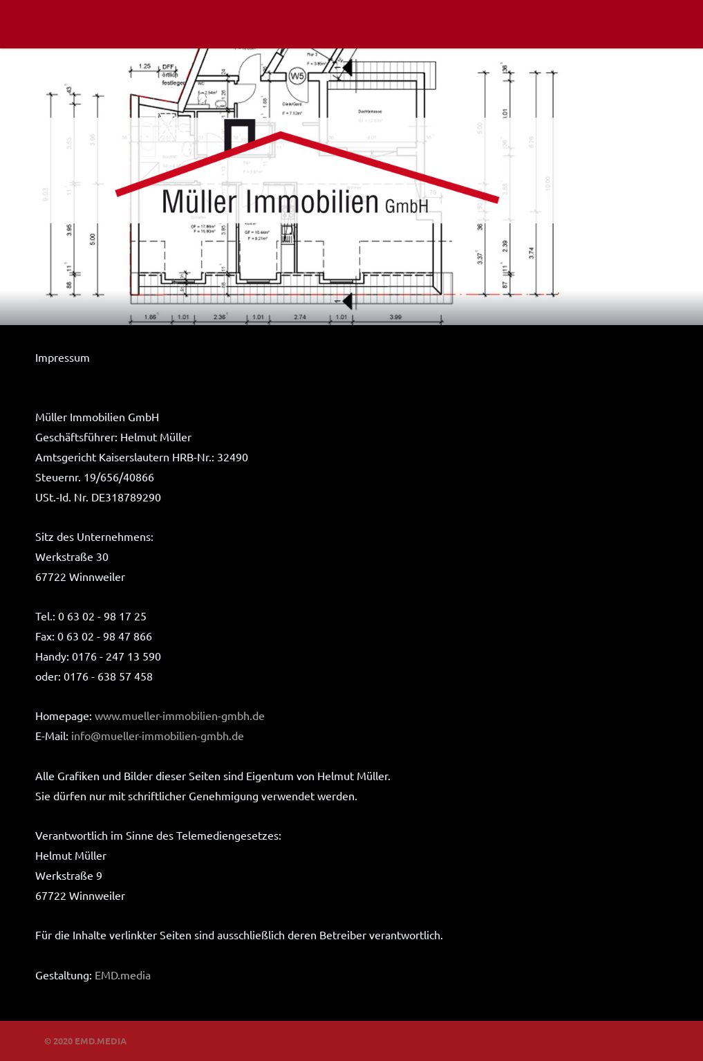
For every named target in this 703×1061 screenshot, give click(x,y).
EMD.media (123, 974)
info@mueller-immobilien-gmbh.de (157, 735)
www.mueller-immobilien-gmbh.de (180, 715)
